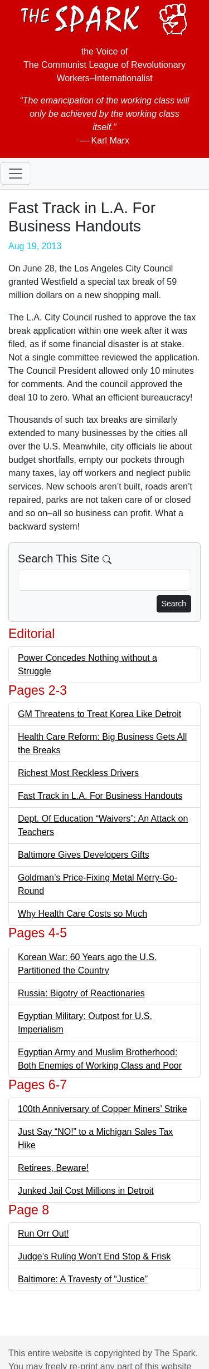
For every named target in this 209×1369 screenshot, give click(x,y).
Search (174, 603)
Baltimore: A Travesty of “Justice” (83, 1279)
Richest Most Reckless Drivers (78, 773)
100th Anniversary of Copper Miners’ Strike (102, 1109)
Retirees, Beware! (53, 1168)
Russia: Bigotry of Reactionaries (81, 993)
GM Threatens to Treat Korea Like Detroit (99, 714)
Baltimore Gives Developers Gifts (83, 854)
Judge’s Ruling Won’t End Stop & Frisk (94, 1256)
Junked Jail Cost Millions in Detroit (86, 1190)
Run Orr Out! (43, 1233)
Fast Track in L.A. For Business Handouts (100, 795)
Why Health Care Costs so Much (82, 913)
